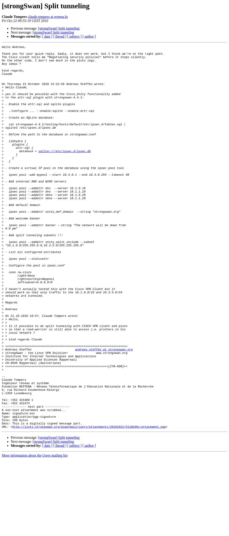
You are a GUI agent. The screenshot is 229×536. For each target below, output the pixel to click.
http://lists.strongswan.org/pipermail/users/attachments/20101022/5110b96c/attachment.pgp (89, 503)
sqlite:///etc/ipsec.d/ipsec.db (64, 173)
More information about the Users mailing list (35, 532)
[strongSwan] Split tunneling (59, 28)
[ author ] (89, 36)
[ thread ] (59, 36)
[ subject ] (74, 36)
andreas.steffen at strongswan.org (104, 410)
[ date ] (47, 36)
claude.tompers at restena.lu (48, 17)
